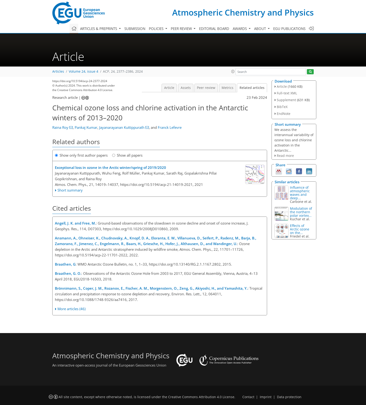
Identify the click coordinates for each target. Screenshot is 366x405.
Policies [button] (156, 28)
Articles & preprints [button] (99, 28)
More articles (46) (71, 308)
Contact (248, 397)
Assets (186, 88)
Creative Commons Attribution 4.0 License (201, 397)
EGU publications (289, 28)
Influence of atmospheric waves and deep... (300, 192)
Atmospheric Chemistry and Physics (243, 12)
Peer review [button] (182, 28)
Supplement (286, 100)
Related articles (252, 88)
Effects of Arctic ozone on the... (299, 229)
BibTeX (282, 106)
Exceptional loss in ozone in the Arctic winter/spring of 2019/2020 (110, 167)
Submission (134, 28)
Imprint (266, 397)
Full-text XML (287, 93)
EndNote (283, 113)
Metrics (227, 88)
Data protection (289, 397)
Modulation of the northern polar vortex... (301, 212)
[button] (233, 71)
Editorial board (214, 28)
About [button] (260, 28)
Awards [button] (240, 28)
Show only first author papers (81, 155)
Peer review (206, 88)
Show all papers (127, 155)
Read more (285, 155)
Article (169, 88)
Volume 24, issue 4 (83, 71)
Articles (58, 71)
